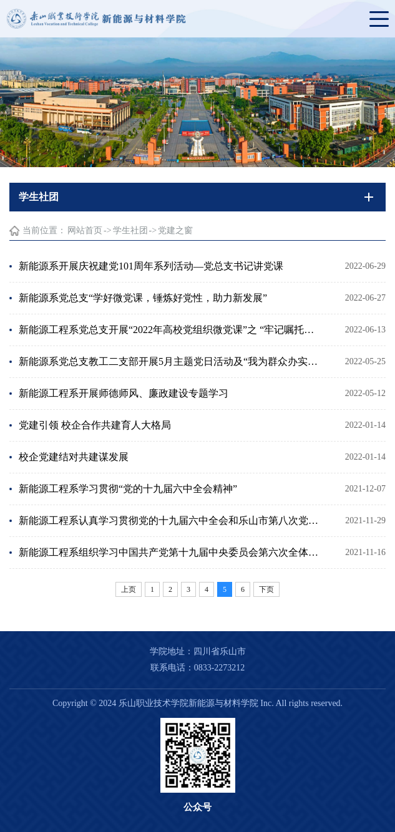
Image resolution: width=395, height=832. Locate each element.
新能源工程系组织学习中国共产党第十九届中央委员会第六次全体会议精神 (171, 552)
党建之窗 (175, 230)
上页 (128, 589)
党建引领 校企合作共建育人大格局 (95, 425)
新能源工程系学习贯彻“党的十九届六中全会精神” (128, 488)
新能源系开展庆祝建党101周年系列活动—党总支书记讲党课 (151, 266)
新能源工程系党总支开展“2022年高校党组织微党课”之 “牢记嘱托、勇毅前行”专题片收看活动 (171, 329)
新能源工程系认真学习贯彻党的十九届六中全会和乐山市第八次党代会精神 (171, 520)
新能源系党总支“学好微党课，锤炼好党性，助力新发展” (143, 298)
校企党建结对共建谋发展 (74, 457)
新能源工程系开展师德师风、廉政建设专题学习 (123, 393)
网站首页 (84, 230)
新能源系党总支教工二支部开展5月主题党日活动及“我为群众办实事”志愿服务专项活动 (171, 361)
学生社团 (130, 230)
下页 (266, 589)
